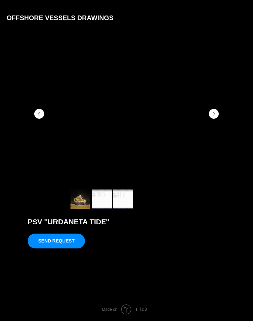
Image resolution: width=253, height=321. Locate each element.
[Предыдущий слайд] (39, 114)
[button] (56, 241)
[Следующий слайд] (214, 114)
